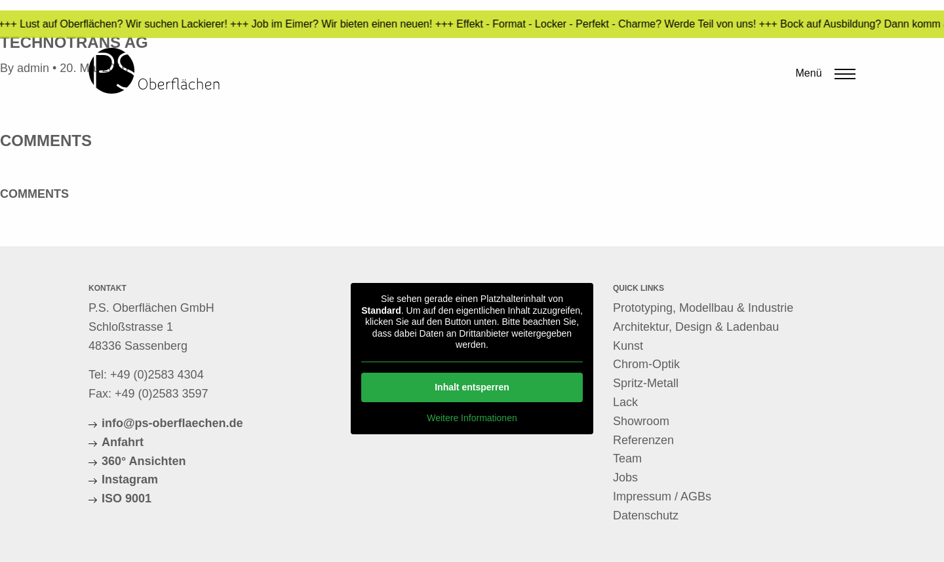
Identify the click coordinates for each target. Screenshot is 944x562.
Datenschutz (645, 515)
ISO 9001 (126, 498)
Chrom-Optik (646, 364)
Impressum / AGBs (662, 496)
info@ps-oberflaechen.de (172, 423)
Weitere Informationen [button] (472, 417)
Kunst (628, 345)
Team (627, 458)
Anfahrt (123, 442)
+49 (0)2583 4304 (157, 374)
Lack (625, 402)
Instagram (130, 479)
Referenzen (643, 440)
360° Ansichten (144, 461)
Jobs (625, 477)
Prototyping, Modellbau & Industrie (703, 307)
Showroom (641, 421)
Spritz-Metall (645, 383)
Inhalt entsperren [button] (472, 386)
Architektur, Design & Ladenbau (696, 326)
